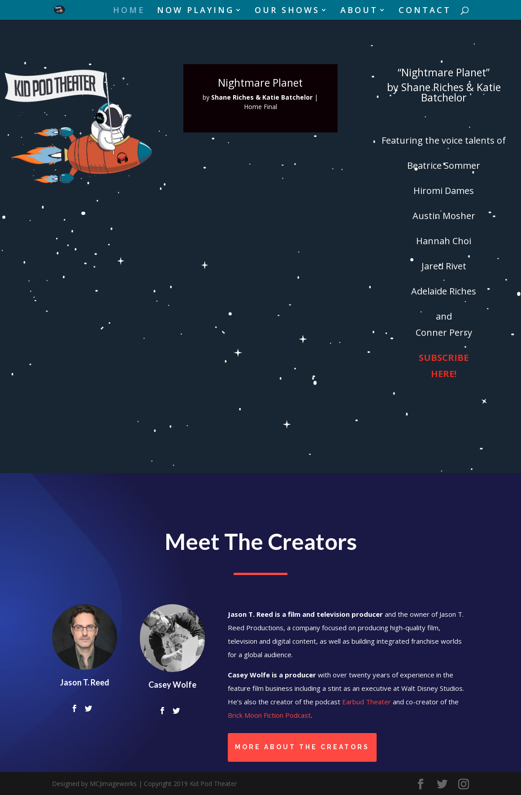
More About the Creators (302, 747)
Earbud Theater (366, 701)
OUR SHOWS (287, 11)
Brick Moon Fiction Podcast (269, 715)
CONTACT (425, 11)
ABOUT (359, 11)
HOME (129, 11)
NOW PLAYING (195, 11)
